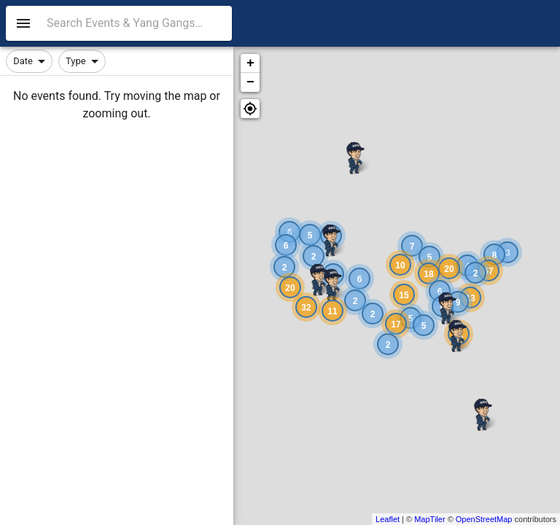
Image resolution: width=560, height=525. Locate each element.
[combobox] (136, 23)
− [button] (250, 82)
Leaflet (388, 519)
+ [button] (250, 63)
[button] (250, 108)
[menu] (23, 23)
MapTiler (429, 519)
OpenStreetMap (484, 519)
